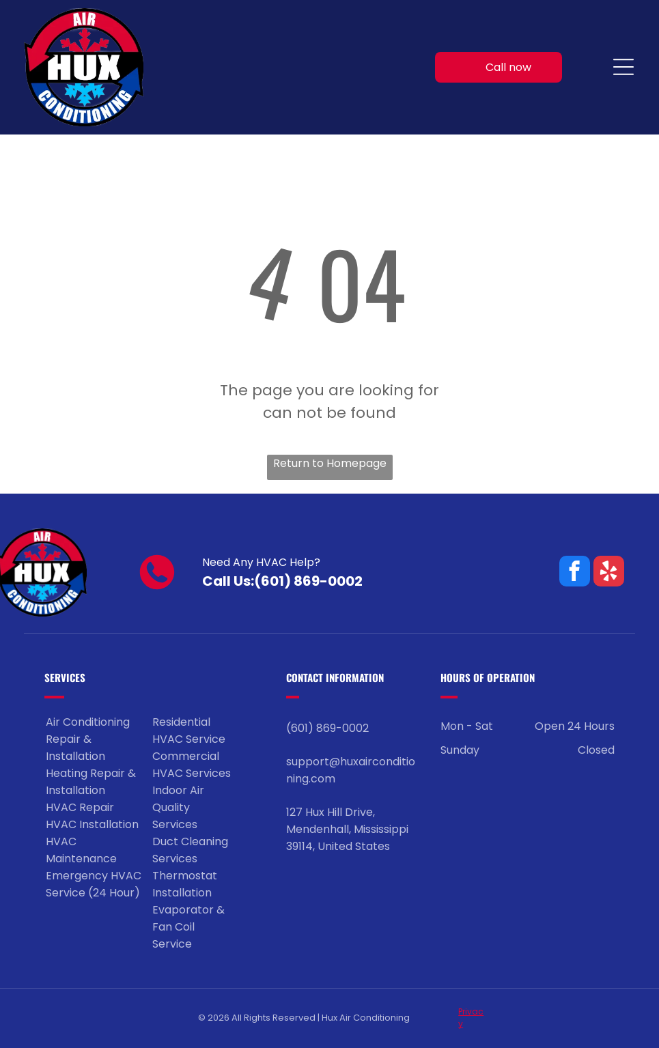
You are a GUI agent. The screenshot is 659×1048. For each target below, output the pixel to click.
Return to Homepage (330, 463)
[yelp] (608, 573)
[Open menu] (623, 67)
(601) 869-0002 (308, 581)
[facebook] (574, 573)
